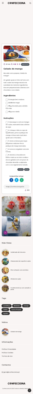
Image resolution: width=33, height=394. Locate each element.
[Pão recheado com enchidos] (5, 270)
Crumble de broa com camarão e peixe (21, 288)
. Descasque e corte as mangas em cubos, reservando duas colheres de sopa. (17, 124)
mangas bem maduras (15, 99)
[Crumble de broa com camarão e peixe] (5, 288)
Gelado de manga (16, 331)
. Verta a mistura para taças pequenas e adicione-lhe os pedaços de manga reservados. (16, 143)
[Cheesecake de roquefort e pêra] (5, 261)
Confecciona (6, 388)
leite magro (13, 103)
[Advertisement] (16, 23)
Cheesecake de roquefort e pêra (21, 261)
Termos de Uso (7, 356)
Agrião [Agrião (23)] (5, 313)
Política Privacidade (9, 349)
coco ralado (12, 112)
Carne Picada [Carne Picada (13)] (16, 309)
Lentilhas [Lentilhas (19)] (6, 306)
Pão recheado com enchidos (19, 270)
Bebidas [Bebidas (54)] (17, 306)
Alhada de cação (16, 279)
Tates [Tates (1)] (5, 309)
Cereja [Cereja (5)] (26, 306)
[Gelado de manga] (5, 331)
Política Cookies (7, 353)
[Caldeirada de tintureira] (5, 252)
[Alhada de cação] (5, 279)
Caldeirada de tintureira (18, 252)
